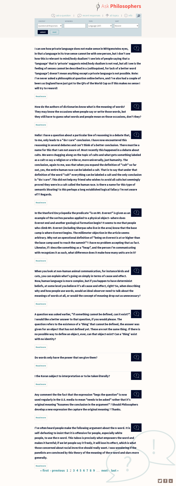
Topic (91, 21)
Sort (117, 21)
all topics (114, 15)
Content (42, 21)
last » (115, 470)
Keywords (69, 21)
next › (105, 470)
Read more (41, 97)
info (130, 15)
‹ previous (57, 470)
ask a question (63, 15)
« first (44, 470)
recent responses (91, 15)
